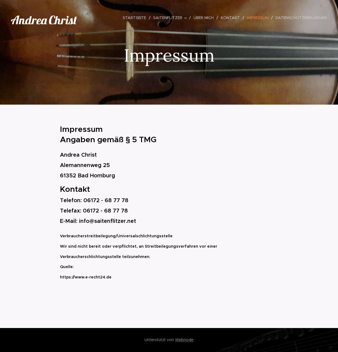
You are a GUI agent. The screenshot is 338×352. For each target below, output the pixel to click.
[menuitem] (135, 18)
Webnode (184, 339)
